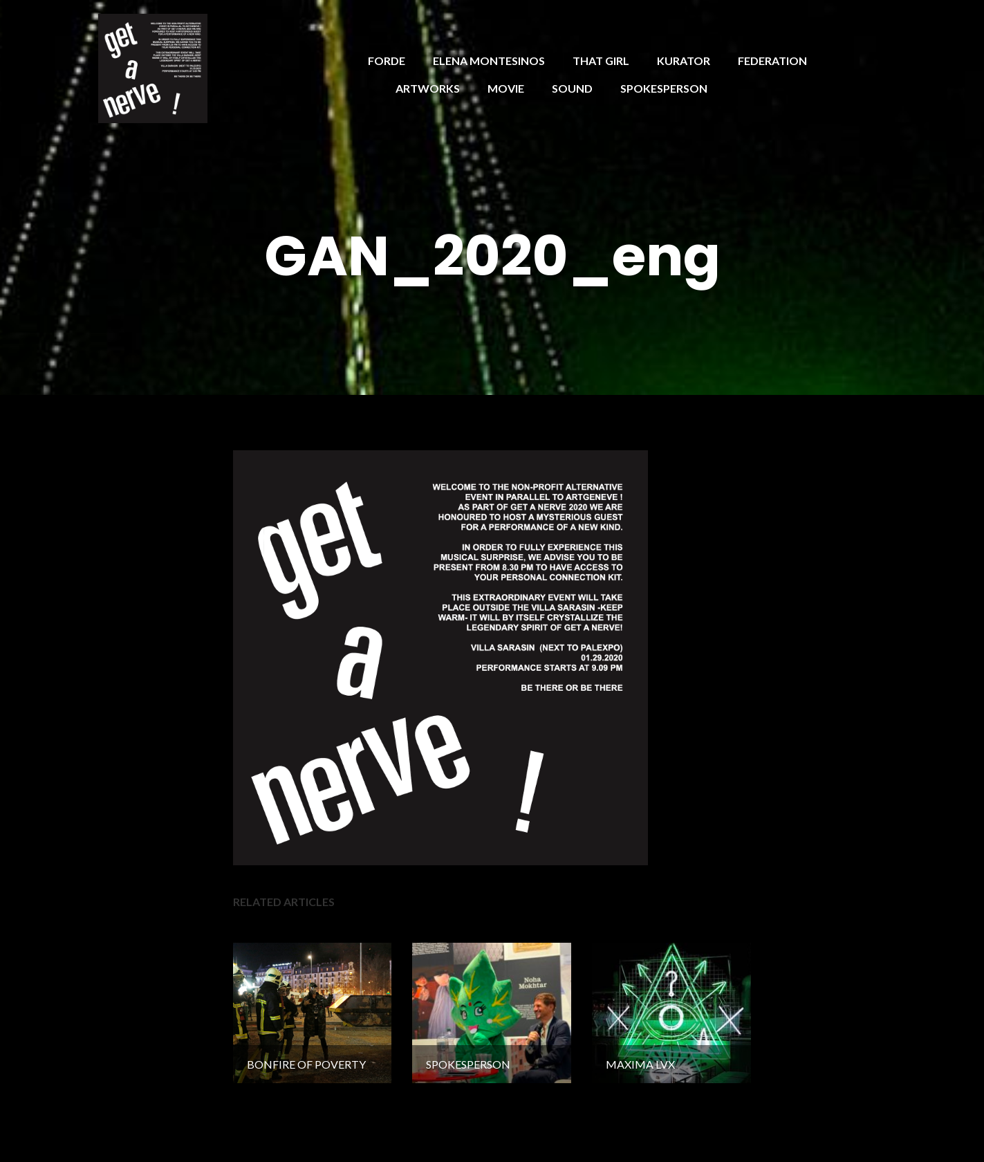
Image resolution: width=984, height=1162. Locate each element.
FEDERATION (772, 60)
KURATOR (683, 60)
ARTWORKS (428, 88)
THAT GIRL (601, 60)
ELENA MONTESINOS (489, 60)
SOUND (572, 88)
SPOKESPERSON (663, 88)
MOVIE (506, 88)
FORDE (386, 60)
